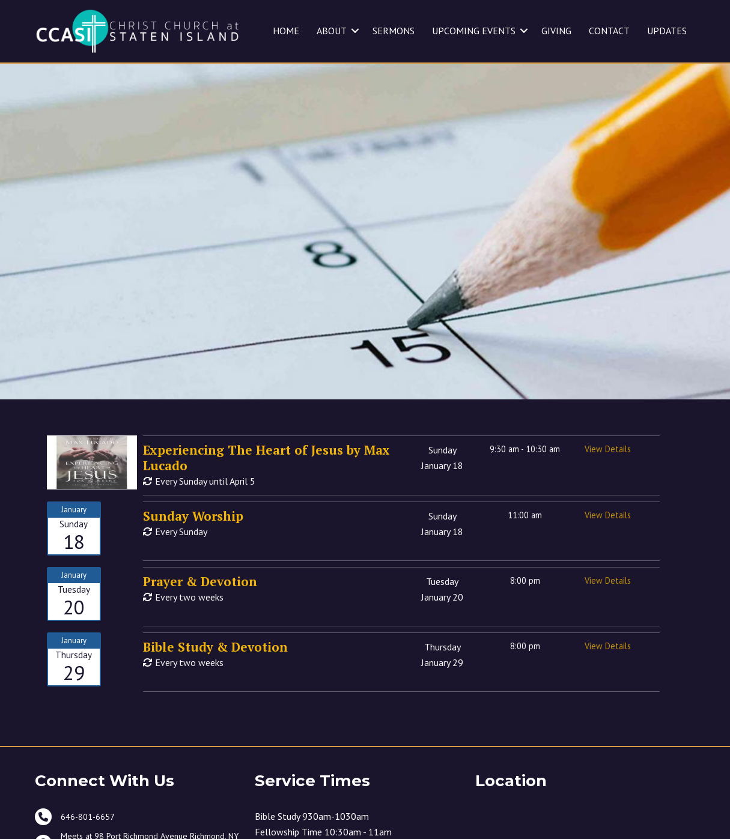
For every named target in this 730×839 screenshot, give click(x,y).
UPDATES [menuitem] (667, 31)
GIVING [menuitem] (556, 31)
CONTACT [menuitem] (609, 31)
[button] (355, 30)
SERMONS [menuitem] (394, 31)
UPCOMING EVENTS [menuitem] (474, 31)
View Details (608, 449)
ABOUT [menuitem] (332, 31)
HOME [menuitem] (286, 31)
